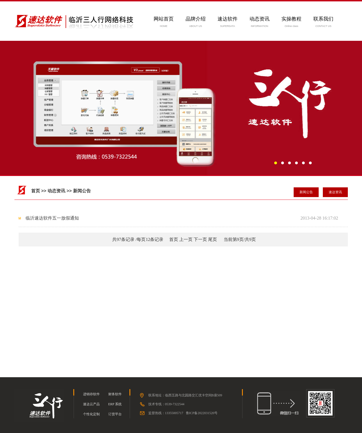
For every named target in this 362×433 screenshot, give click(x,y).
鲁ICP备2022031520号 (202, 413)
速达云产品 (91, 404)
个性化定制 (91, 414)
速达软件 (228, 19)
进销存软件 (91, 394)
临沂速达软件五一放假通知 (52, 218)
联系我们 (323, 19)
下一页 (200, 239)
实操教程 (291, 19)
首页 (35, 190)
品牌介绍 (196, 19)
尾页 (212, 239)
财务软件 (115, 394)
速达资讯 (335, 192)
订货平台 (115, 414)
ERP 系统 (115, 404)
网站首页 (164, 19)
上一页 (186, 239)
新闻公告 (306, 192)
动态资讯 (259, 19)
